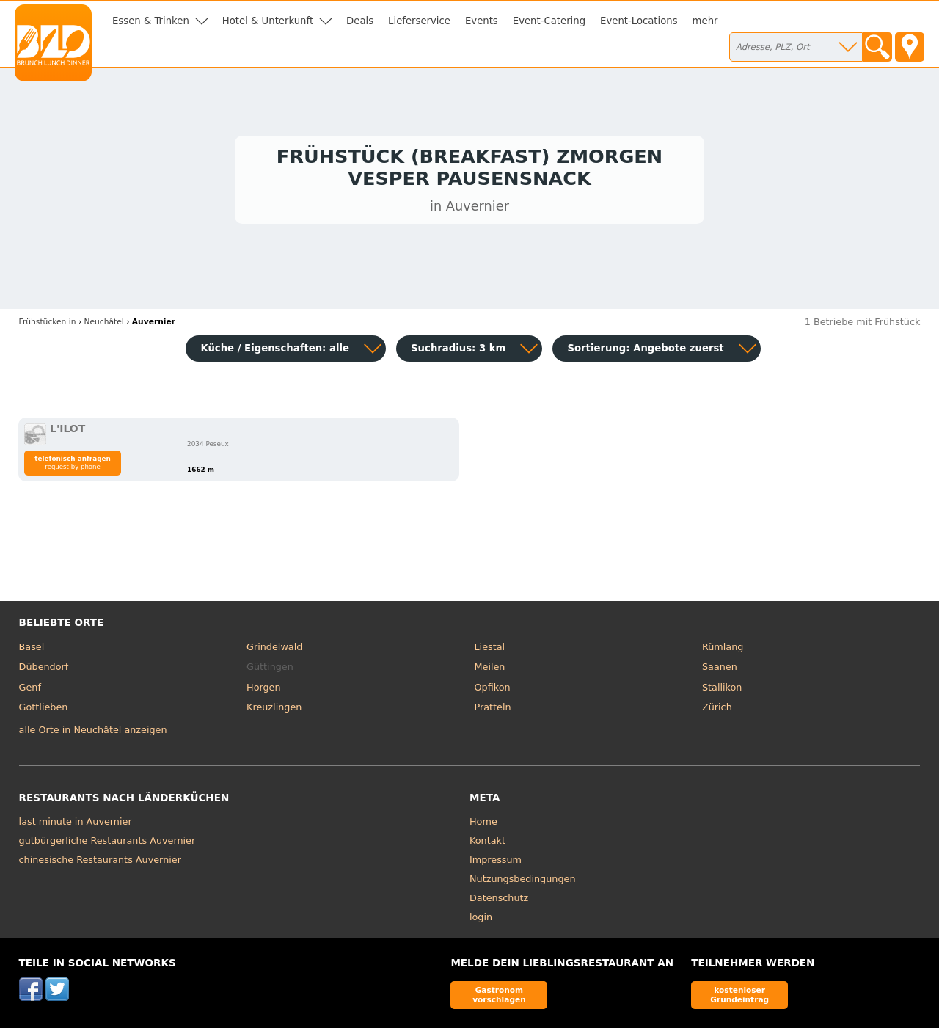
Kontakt (487, 843)
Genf (30, 690)
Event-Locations (639, 20)
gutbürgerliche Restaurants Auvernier (107, 843)
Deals (359, 20)
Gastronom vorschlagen (499, 997)
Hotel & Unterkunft (267, 20)
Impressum (496, 862)
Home (483, 824)
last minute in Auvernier (75, 824)
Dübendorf (44, 670)
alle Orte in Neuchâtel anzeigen (93, 733)
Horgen (263, 690)
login (481, 919)
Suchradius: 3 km (458, 351)
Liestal (490, 649)
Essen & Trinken (150, 20)
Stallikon (722, 690)
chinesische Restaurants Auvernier (100, 862)
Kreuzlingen (274, 710)
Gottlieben (43, 710)
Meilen (490, 670)
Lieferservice (419, 20)
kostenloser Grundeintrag (739, 997)
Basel (32, 649)
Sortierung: (645, 351)
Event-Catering (549, 20)
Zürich (717, 710)
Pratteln (493, 710)
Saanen (719, 670)
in (47, 324)
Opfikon (493, 690)
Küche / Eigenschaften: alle (274, 351)
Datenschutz (499, 900)
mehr (705, 20)
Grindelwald (274, 649)
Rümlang (722, 649)
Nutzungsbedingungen (523, 881)
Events (481, 20)
